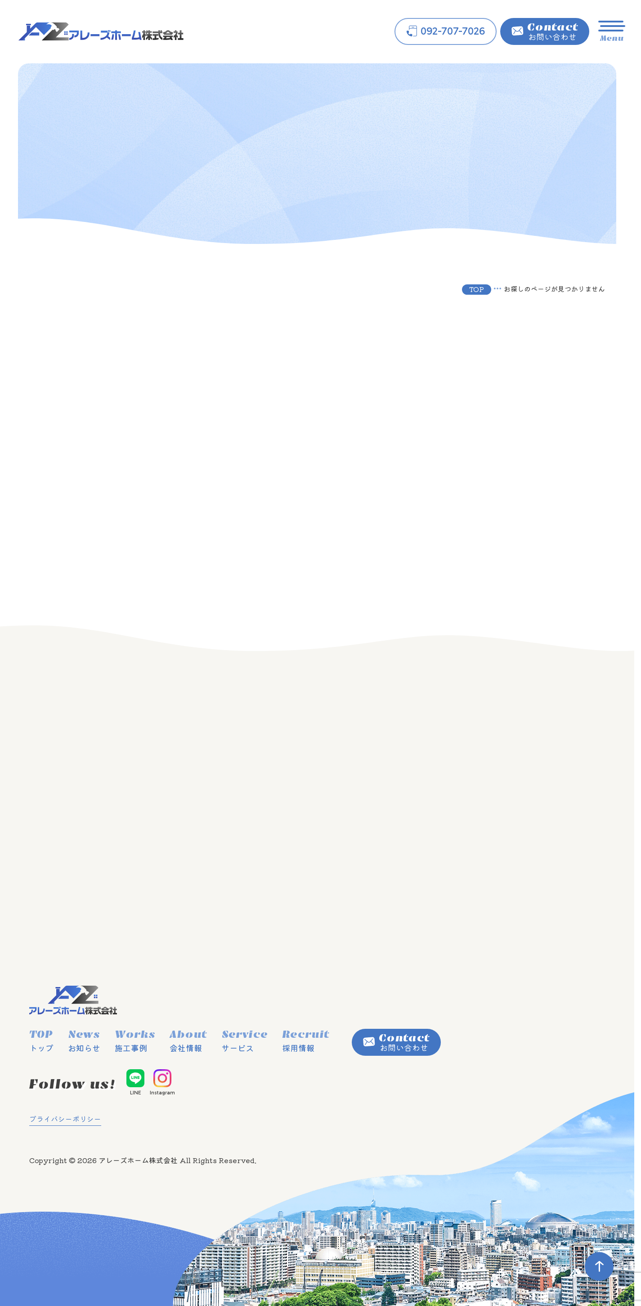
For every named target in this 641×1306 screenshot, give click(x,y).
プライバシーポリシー (65, 1118)
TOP (476, 289)
